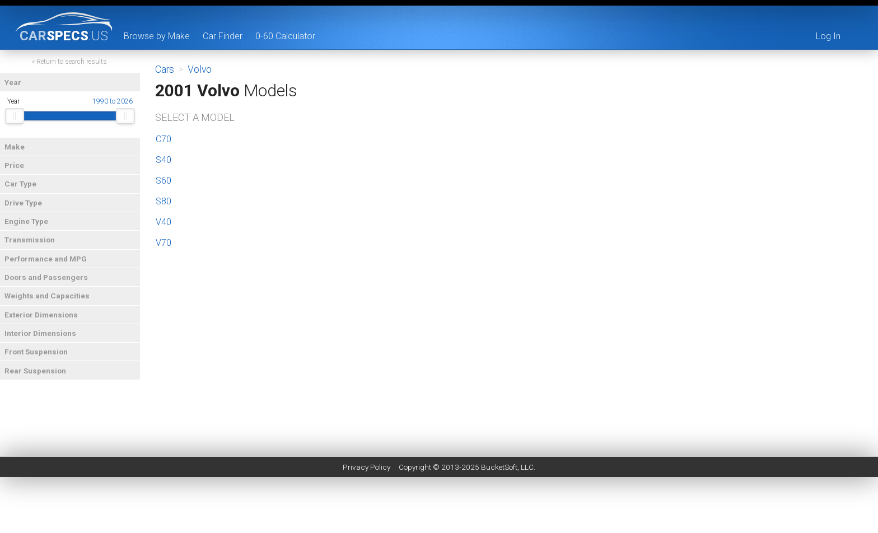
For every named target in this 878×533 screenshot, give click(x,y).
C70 (163, 139)
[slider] (14, 116)
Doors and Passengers (46, 277)
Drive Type (23, 202)
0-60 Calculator (285, 36)
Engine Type (26, 221)
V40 (163, 222)
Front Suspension (36, 351)
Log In (828, 36)
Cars (164, 69)
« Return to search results (69, 62)
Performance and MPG (45, 258)
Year (12, 82)
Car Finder (222, 36)
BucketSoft (499, 466)
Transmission (29, 239)
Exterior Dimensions (41, 314)
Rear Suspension (35, 370)
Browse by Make (157, 36)
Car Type (20, 183)
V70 (163, 242)
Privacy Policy (366, 466)
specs (64, 35)
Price (14, 165)
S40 (163, 160)
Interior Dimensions (40, 333)
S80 (163, 201)
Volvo (200, 69)
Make (14, 146)
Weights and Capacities (47, 295)
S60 (163, 180)
